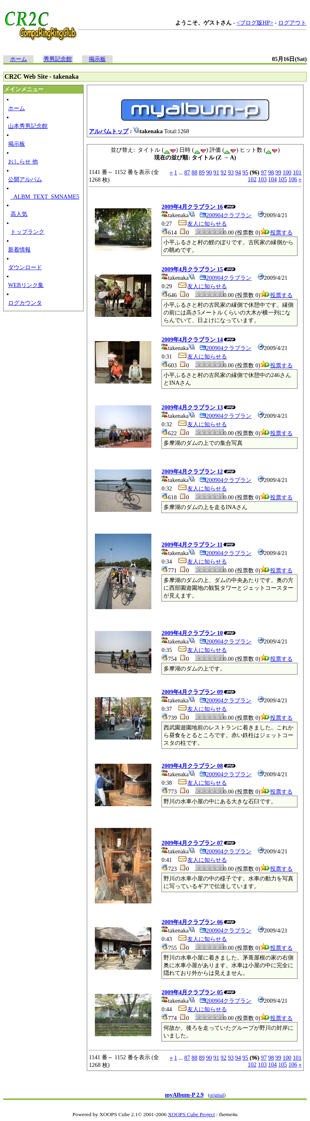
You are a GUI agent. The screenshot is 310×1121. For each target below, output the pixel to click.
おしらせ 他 (23, 161)
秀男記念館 (58, 59)
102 (252, 179)
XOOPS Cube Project (191, 1114)
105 (282, 179)
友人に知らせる (202, 223)
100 (287, 172)
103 (262, 179)
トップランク (27, 231)
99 (278, 172)
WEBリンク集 (26, 285)
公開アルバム (25, 179)
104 (272, 179)
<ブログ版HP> (255, 22)
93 (231, 172)
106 (293, 179)
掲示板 (97, 59)
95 (245, 172)
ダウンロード (25, 267)
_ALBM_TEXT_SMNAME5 (44, 196)
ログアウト (292, 22)
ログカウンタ (25, 303)
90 (209, 172)
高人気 (18, 214)
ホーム (18, 59)
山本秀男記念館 (28, 126)
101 (297, 172)
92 (223, 172)
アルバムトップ (108, 131)
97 (263, 172)
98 (271, 172)
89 (202, 172)
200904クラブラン (225, 215)
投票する (276, 232)
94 (238, 172)
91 (216, 172)
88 (194, 172)
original (216, 1095)
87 (187, 172)
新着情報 (19, 249)
